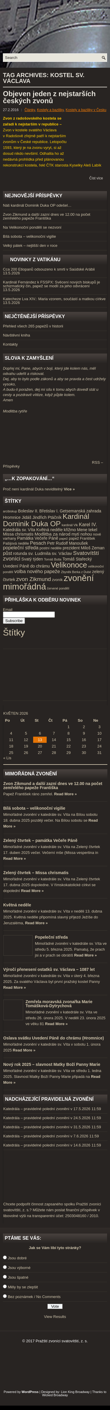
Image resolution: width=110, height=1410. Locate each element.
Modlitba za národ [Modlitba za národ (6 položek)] (52, 533)
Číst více (96, 178)
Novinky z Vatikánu (35, 259)
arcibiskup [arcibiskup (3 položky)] (10, 511)
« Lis (7, 758)
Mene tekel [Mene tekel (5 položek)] (87, 529)
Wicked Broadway (55, 1395)
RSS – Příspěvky (53, 464)
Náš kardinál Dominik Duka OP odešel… (37, 205)
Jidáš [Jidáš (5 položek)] (26, 517)
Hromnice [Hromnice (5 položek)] (12, 517)
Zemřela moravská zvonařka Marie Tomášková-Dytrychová (59, 1003)
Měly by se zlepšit (23, 1287)
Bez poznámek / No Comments (34, 1297)
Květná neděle (17, 905)
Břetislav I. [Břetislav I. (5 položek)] (49, 511)
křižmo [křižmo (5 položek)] (70, 529)
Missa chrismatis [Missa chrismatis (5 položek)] (18, 534)
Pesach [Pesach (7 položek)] (38, 543)
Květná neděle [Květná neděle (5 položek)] (49, 529)
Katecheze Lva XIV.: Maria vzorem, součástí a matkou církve (54, 299)
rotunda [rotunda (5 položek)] (20, 553)
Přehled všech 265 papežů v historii (33, 326)
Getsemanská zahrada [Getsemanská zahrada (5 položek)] (80, 511)
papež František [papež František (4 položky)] (82, 538)
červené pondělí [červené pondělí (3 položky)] (58, 588)
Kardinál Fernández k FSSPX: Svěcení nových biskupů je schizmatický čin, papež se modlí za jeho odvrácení (51, 284)
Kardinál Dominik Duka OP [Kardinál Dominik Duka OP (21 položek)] (46, 520)
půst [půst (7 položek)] (7, 553)
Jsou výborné (19, 1267)
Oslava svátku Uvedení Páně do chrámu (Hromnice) (53, 1038)
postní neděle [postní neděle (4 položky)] (51, 548)
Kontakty (10, 344)
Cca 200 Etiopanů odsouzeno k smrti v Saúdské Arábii (49, 269)
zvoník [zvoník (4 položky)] (57, 580)
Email (8, 609)
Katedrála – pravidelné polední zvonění (36, 1109)
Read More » (65, 794)
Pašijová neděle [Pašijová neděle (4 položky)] (16, 543)
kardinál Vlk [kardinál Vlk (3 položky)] (70, 525)
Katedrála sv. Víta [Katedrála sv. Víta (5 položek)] (19, 529)
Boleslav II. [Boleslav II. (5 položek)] (28, 511)
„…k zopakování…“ (29, 478)
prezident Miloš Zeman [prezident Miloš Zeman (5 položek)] (83, 548)
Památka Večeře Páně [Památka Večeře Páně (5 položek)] (37, 538)
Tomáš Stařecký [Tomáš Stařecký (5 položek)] (77, 559)
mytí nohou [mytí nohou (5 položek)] (82, 534)
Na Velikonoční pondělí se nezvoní (32, 227)
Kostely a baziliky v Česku (86, 110)
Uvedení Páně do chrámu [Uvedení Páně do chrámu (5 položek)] (26, 566)
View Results (55, 1316)
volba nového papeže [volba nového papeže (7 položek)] (37, 571)
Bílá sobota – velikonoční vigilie (29, 236)
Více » (69, 489)
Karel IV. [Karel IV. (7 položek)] (88, 524)
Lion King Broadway (75, 1392)
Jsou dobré (17, 1258)
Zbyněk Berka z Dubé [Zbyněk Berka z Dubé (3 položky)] (76, 572)
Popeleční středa (51, 937)
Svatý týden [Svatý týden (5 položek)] (32, 559)
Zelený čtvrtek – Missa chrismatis (36, 872)
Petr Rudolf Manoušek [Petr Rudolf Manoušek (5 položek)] (67, 543)
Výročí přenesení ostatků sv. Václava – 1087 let (49, 969)
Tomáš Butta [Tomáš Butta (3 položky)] (52, 559)
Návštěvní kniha (16, 335)
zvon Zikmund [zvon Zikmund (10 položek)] (33, 579)
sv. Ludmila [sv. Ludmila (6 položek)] (39, 553)
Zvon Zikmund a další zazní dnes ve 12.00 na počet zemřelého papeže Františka (46, 216)
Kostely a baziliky (50, 110)
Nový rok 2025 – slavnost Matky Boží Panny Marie (51, 1064)
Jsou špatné (18, 1277)
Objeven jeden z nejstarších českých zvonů (49, 97)
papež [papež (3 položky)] (63, 538)
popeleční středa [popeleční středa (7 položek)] (20, 547)
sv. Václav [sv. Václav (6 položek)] (62, 553)
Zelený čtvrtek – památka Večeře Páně (40, 840)
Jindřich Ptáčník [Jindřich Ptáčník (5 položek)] (46, 517)
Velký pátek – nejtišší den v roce (30, 245)
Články (29, 110)
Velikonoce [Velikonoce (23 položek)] (69, 565)
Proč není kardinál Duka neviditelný (33, 489)
